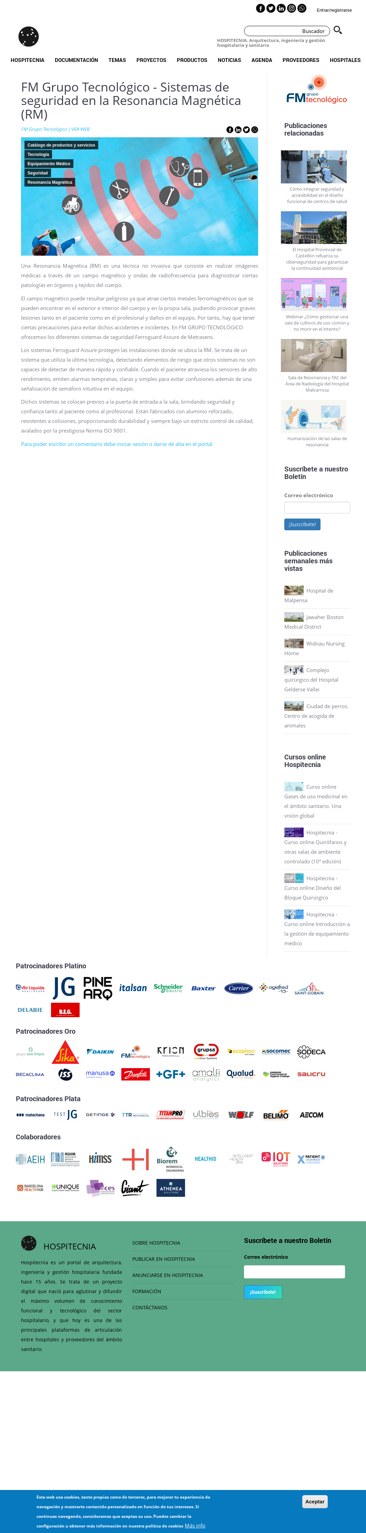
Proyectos (151, 59)
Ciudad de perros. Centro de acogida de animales (316, 716)
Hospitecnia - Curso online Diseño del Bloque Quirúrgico (312, 888)
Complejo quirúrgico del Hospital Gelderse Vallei (311, 680)
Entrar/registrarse (334, 10)
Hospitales (345, 59)
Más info (195, 1525)
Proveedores (301, 59)
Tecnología (38, 154)
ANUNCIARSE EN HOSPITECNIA (167, 1275)
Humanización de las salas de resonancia (317, 441)
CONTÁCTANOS (149, 1307)
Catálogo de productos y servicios (61, 145)
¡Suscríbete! (302, 524)
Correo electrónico (308, 495)
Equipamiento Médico (49, 163)
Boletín (295, 476)
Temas (117, 59)
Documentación (76, 59)
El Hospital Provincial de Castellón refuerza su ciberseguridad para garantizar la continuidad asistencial (317, 258)
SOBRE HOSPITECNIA (156, 1242)
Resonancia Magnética (50, 182)
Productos (192, 59)
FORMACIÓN (146, 1291)
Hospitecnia (27, 59)
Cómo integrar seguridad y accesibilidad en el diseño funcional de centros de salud (317, 195)
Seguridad (38, 173)
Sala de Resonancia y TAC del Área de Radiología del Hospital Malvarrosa (317, 383)
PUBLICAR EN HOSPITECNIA (163, 1259)
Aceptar (315, 1502)
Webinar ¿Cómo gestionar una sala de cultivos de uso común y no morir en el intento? (317, 322)
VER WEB (80, 129)
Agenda (262, 59)
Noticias (229, 59)
